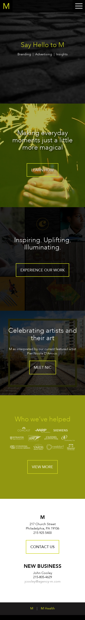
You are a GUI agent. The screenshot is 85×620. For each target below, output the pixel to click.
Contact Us (42, 547)
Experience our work (42, 270)
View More (42, 467)
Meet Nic (42, 368)
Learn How (42, 170)
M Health (48, 608)
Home (6, 6)
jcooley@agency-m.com (43, 581)
